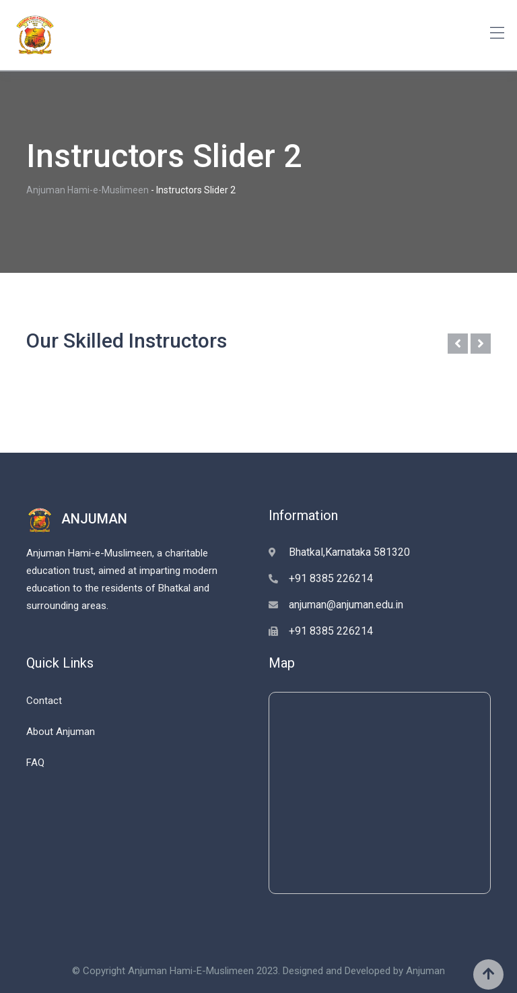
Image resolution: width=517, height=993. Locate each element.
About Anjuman (60, 732)
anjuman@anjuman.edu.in (346, 604)
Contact (44, 701)
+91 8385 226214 (331, 578)
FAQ (35, 763)
